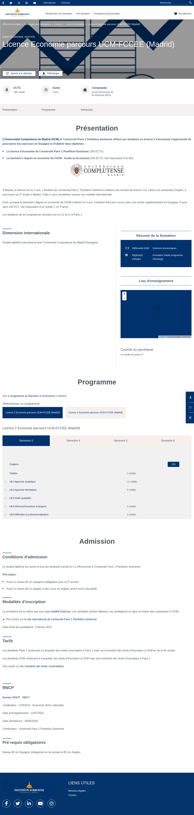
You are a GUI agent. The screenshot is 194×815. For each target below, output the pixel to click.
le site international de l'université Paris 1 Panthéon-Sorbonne (60, 619)
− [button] (124, 298)
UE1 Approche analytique (22, 481)
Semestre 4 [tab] (73, 440)
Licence (58, 24)
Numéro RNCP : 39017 (16, 697)
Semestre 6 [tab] (168, 440)
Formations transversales (107, 13)
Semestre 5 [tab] (120, 440)
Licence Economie (74, 24)
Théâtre (13, 473)
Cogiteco (14, 464)
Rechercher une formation (58, 13)
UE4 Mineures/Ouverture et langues (27, 506)
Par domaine (82, 13)
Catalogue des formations (37, 24)
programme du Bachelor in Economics (33, 396)
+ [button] (124, 294)
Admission (87, 109)
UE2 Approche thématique (22, 489)
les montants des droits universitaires (42, 666)
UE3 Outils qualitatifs (20, 498)
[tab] (32, 412)
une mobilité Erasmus (58, 611)
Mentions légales (77, 790)
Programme (49, 109)
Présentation (9, 109)
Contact (72, 795)
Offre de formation (11, 24)
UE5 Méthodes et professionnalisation (28, 514)
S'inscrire (65, 2)
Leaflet (162, 337)
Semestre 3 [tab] (26, 440)
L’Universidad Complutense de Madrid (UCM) (30, 139)
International (49, 2)
